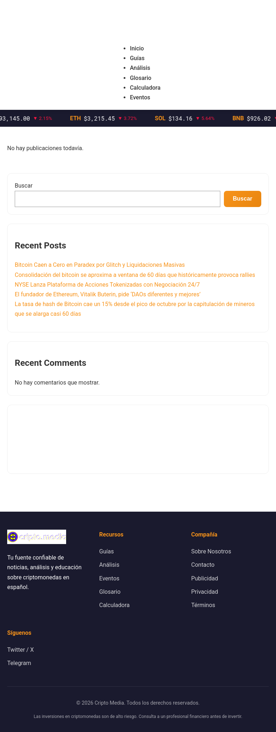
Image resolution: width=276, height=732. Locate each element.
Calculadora (145, 87)
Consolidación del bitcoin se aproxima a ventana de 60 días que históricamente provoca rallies (135, 274)
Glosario (140, 78)
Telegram (19, 663)
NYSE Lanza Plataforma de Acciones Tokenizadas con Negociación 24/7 (107, 284)
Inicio (137, 48)
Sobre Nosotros (211, 551)
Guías (137, 58)
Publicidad (204, 578)
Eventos (140, 97)
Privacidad (204, 591)
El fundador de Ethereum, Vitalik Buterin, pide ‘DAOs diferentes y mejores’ (108, 294)
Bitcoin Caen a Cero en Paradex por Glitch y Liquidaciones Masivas (100, 264)
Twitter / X (20, 649)
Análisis (140, 67)
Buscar (24, 185)
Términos (203, 605)
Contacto (203, 564)
